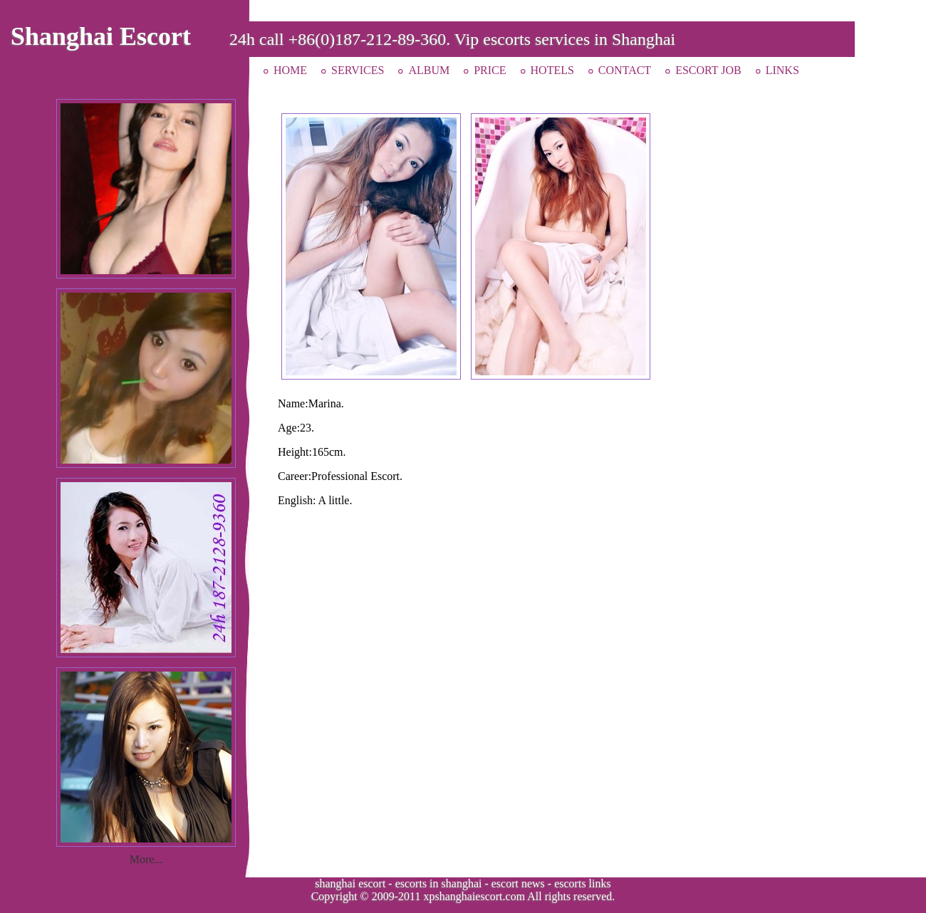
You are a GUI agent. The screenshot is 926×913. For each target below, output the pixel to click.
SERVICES (357, 70)
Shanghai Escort (101, 36)
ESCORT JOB (708, 70)
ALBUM (428, 70)
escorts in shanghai (438, 883)
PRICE (490, 70)
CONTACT (624, 70)
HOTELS (552, 70)
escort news (518, 883)
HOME (290, 70)
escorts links (582, 883)
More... (146, 859)
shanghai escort (350, 883)
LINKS (782, 70)
